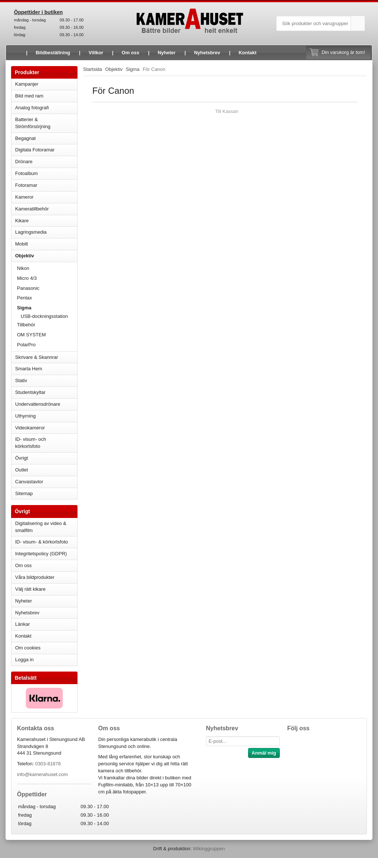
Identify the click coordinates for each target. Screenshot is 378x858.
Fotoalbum (46, 173)
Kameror (46, 197)
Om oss (131, 52)
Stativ (46, 380)
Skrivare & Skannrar (46, 357)
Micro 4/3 (47, 278)
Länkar (22, 624)
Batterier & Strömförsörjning (46, 123)
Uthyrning (25, 416)
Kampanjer (26, 84)
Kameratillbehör (46, 209)
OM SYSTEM (31, 334)
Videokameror (46, 427)
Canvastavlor (29, 481)
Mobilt (46, 244)
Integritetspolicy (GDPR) (41, 553)
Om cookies (28, 648)
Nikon (47, 268)
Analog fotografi (46, 107)
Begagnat (46, 138)
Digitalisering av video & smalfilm (40, 527)
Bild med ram (46, 96)
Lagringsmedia (46, 232)
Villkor (96, 52)
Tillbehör (47, 324)
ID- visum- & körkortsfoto (41, 542)
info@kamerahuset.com (42, 774)
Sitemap (24, 493)
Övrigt (21, 458)
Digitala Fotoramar (35, 149)
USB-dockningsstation (44, 316)
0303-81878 (48, 763)
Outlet (21, 470)
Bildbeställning (53, 52)
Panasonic (47, 288)
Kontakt (247, 52)
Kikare (46, 220)
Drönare (46, 161)
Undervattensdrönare (46, 404)
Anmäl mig (264, 753)
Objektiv (46, 255)
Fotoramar (46, 185)
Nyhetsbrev (207, 52)
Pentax (24, 298)
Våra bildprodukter (34, 577)
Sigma (47, 307)
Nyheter (166, 52)
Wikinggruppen (209, 848)
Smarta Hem (28, 368)
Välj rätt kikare (30, 589)
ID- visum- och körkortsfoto (30, 442)
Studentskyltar (30, 392)
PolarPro (26, 344)
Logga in (24, 659)
